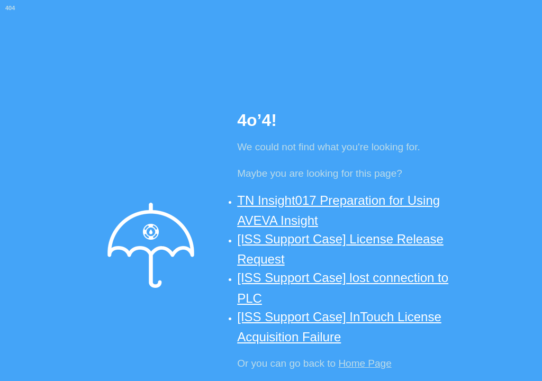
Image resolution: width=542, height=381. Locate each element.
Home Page (364, 363)
